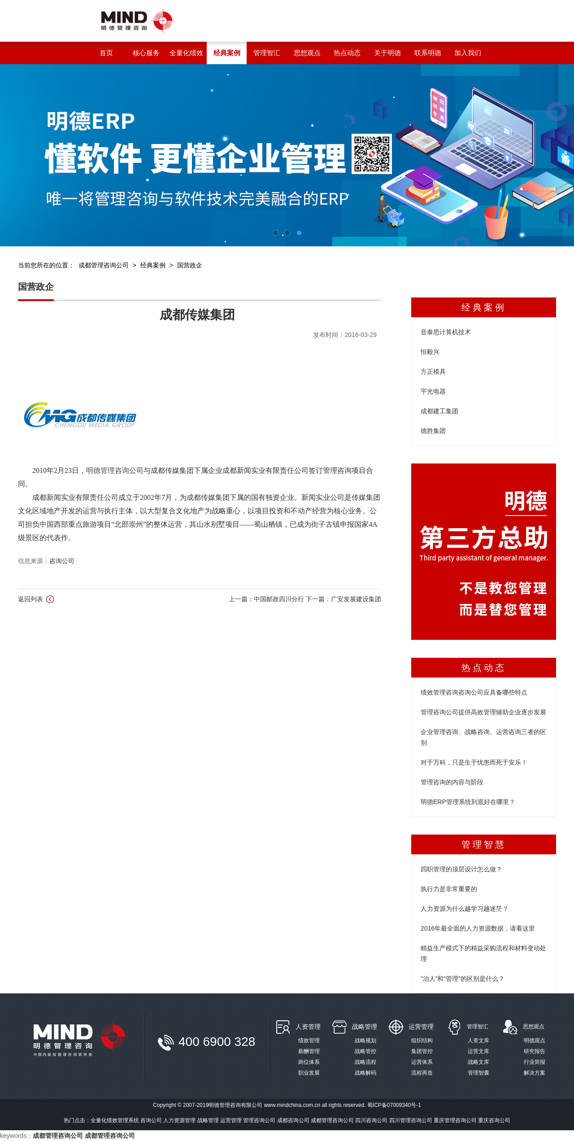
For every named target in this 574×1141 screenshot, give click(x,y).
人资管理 (308, 1026)
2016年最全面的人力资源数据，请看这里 (478, 928)
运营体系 (422, 1062)
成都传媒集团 (197, 315)
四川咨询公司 (371, 1120)
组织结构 (422, 1040)
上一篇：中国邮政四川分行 (267, 599)
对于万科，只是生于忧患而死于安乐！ (474, 762)
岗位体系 (309, 1062)
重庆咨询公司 (494, 1120)
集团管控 (422, 1051)
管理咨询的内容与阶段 (452, 782)
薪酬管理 (309, 1051)
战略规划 (365, 1040)
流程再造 (422, 1073)
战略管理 (364, 1026)
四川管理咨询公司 (410, 1120)
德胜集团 (433, 430)
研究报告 (534, 1051)
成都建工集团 (439, 411)
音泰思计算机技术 (446, 332)
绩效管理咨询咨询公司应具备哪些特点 (474, 692)
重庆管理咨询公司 (455, 1120)
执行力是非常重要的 (449, 888)
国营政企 (189, 265)
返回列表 (36, 599)
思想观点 (533, 1026)
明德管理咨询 (107, 470)
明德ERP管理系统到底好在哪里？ (468, 801)
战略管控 (365, 1051)
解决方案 (534, 1073)
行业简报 (534, 1062)
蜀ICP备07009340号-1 (394, 1105)
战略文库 (478, 1062)
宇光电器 (433, 391)
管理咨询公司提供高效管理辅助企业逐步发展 (483, 712)
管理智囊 (478, 1073)
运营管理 (421, 1026)
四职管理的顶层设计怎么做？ (461, 869)
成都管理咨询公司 (103, 265)
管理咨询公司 (259, 1120)
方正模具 (433, 371)
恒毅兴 (430, 351)
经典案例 (152, 265)
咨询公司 (61, 560)
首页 (106, 53)
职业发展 (309, 1073)
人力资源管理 (179, 1120)
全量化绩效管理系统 (115, 1120)
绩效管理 (309, 1040)
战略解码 (365, 1073)
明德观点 (534, 1040)
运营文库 (478, 1051)
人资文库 (478, 1040)
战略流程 (365, 1062)
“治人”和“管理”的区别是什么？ (462, 978)
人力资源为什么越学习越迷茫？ (465, 908)
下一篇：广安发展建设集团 (343, 599)
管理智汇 (477, 1026)
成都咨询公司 (293, 1120)
